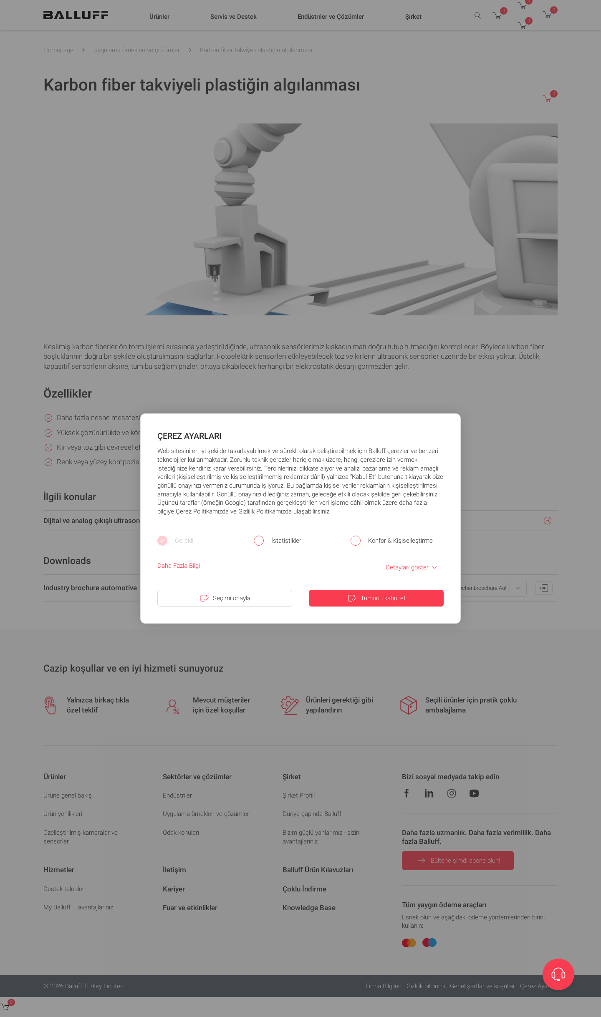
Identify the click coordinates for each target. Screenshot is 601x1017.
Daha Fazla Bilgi (178, 565)
